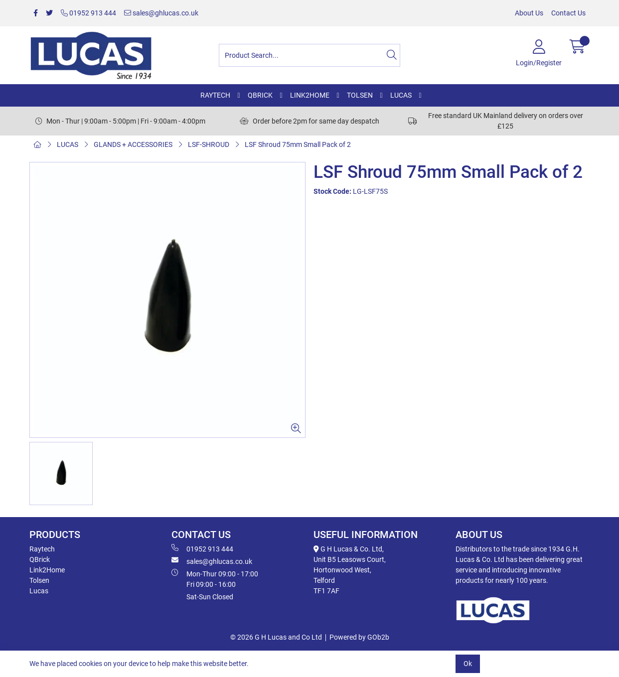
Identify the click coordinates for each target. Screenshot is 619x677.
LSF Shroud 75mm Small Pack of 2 (298, 144)
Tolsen (39, 580)
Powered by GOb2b (359, 637)
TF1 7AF (326, 591)
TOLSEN (360, 95)
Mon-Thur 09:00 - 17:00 (238, 579)
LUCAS (401, 95)
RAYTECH (215, 95)
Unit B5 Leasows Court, (349, 559)
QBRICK (260, 95)
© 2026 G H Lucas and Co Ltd (276, 637)
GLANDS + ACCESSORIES (133, 144)
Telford (324, 580)
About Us (529, 13)
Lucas (38, 591)
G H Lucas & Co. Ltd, (348, 549)
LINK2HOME (309, 95)
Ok (468, 664)
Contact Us (568, 13)
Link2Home (47, 570)
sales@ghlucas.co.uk (161, 13)
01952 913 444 (88, 13)
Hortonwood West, (342, 570)
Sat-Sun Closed (209, 597)
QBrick (39, 559)
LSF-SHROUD (208, 144)
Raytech (42, 549)
